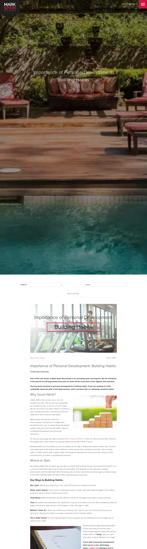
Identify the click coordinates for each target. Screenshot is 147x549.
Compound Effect (75, 439)
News (32, 358)
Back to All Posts (73, 294)
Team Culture (40, 358)
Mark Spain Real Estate (40, 372)
